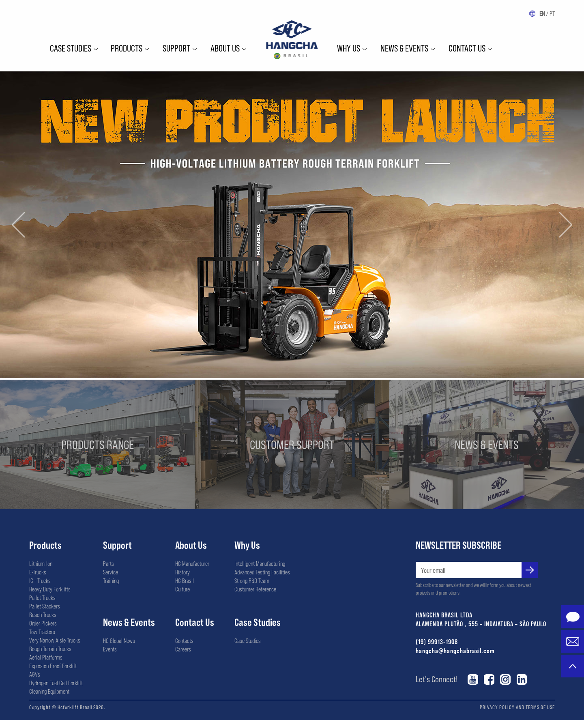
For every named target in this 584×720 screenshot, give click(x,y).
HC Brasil (184, 580)
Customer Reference (255, 589)
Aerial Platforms (45, 657)
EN (542, 13)
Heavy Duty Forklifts (50, 589)
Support (176, 48)
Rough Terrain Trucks (50, 648)
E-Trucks (37, 572)
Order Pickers (43, 623)
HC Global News (119, 640)
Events (110, 649)
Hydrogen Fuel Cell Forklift (56, 682)
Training (111, 580)
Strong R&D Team (251, 580)
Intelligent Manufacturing (259, 563)
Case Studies (70, 48)
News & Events (404, 48)
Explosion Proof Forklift (53, 665)
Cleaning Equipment (49, 691)
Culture (182, 589)
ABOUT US (225, 48)
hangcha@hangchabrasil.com (455, 650)
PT (552, 13)
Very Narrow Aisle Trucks (54, 640)
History (182, 572)
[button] (19, 224)
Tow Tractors (42, 631)
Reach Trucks (42, 614)
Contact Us (467, 48)
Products (126, 48)
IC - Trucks (40, 580)
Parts (108, 563)
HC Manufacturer (192, 563)
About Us (191, 545)
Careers (183, 649)
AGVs (34, 674)
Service (110, 572)
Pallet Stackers (44, 606)
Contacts (184, 640)
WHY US (348, 48)
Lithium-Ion (40, 563)
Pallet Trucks (42, 597)
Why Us (247, 545)
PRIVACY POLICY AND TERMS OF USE (517, 707)
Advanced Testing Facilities (262, 572)
